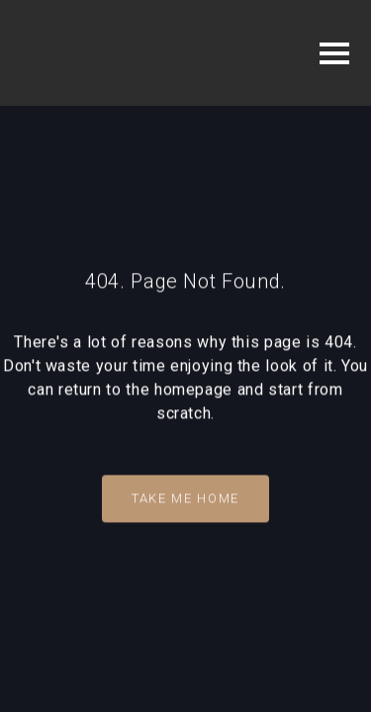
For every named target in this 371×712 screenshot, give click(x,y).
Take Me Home (185, 497)
